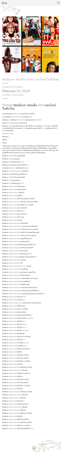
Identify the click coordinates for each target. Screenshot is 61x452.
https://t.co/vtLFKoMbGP (19, 123)
